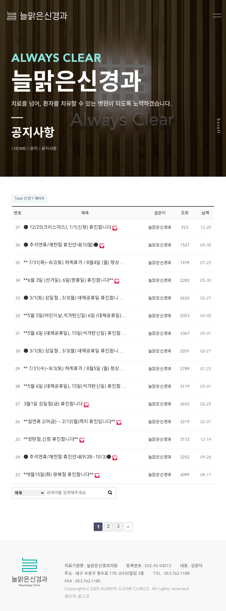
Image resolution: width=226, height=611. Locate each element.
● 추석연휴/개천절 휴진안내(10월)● (61, 245)
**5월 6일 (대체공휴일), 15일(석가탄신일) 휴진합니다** (79, 333)
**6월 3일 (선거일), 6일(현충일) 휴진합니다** (69, 280)
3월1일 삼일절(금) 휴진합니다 (54, 404)
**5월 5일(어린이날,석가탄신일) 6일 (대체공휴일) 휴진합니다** (87, 316)
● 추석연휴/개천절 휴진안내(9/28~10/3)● (68, 457)
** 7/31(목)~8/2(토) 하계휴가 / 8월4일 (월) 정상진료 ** (79, 263)
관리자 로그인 (77, 597)
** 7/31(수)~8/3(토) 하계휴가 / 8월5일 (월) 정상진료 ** (79, 369)
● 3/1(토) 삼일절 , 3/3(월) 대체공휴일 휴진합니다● (76, 298)
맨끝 (128, 526)
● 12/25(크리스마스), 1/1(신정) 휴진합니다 (68, 227)
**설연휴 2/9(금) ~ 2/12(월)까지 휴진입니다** (70, 422)
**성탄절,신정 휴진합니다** (51, 439)
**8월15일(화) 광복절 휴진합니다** (59, 475)
